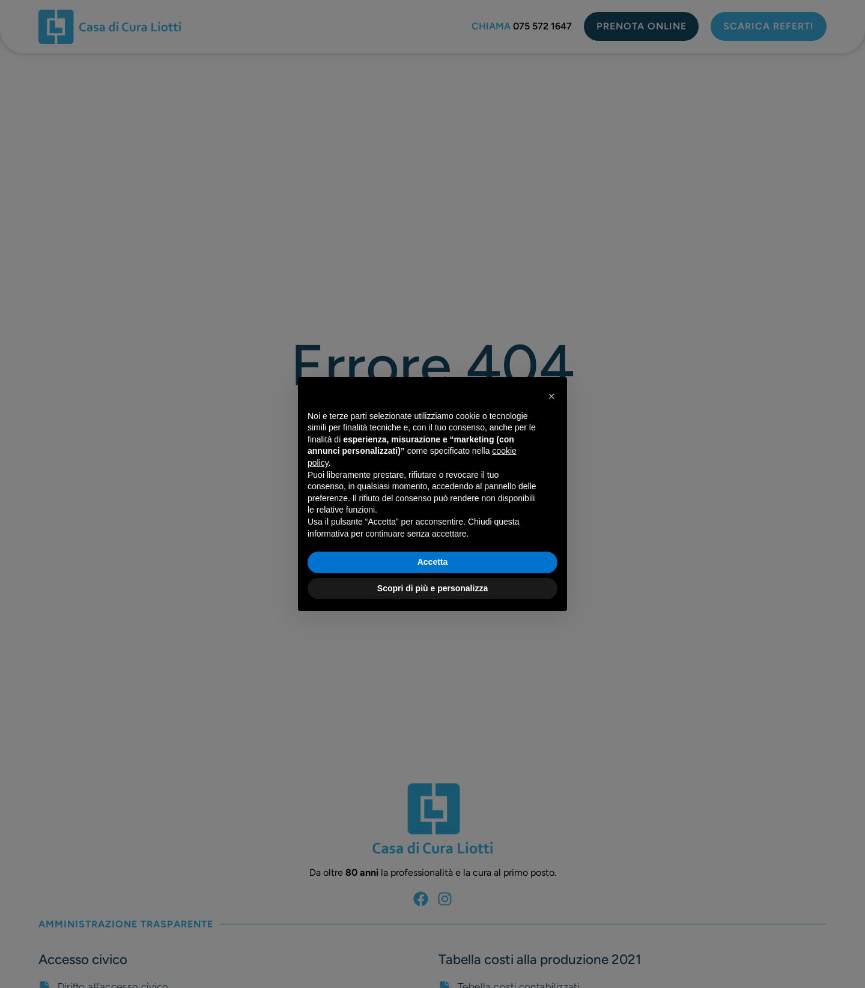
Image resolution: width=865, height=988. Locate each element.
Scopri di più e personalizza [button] (432, 588)
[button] (551, 396)
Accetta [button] (432, 562)
